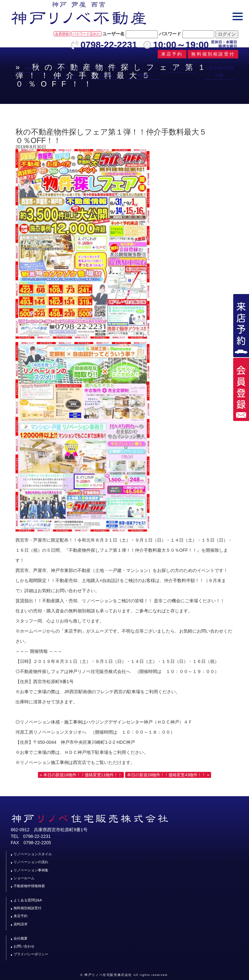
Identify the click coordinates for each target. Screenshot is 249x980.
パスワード (170, 33)
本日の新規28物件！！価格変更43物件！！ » (168, 775)
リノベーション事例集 (143, 71)
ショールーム (181, 68)
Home (29, 68)
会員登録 (62, 34)
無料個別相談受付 (27, 908)
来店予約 (20, 916)
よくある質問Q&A (28, 900)
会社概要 (20, 938)
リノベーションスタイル (67, 71)
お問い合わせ (24, 946)
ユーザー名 (113, 33)
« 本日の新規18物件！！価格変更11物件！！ (81, 775)
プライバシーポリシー (31, 954)
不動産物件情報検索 (219, 71)
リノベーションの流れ (105, 71)
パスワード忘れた (86, 34)
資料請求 (20, 924)
